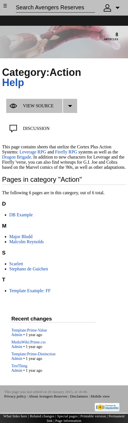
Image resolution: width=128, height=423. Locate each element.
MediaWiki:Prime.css (28, 342)
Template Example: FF (30, 290)
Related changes (42, 416)
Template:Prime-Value (29, 330)
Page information (68, 420)
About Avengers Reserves (48, 396)
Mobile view (100, 396)
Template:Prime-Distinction (33, 354)
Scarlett (16, 263)
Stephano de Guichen (28, 268)
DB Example (21, 214)
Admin (16, 335)
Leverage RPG (32, 151)
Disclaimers (79, 396)
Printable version (93, 416)
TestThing (19, 366)
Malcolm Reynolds (26, 241)
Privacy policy (15, 396)
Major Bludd (20, 236)
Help (13, 83)
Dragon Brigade (16, 157)
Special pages (67, 416)
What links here (15, 416)
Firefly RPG (66, 151)
